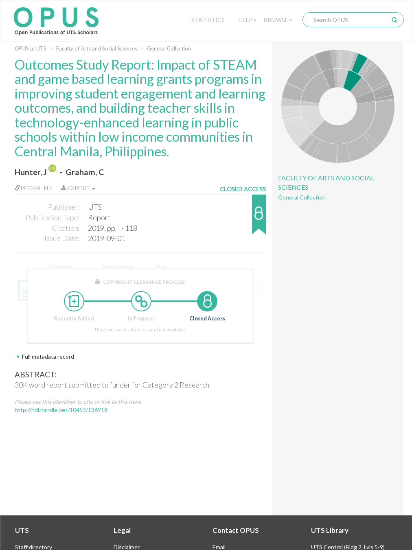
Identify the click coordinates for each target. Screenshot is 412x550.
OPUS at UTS (30, 48)
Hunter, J (31, 172)
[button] (243, 218)
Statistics (208, 19)
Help (247, 19)
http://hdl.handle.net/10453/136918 (61, 409)
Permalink (33, 187)
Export (78, 187)
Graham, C (85, 172)
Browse (278, 19)
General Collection (169, 48)
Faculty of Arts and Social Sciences (96, 48)
